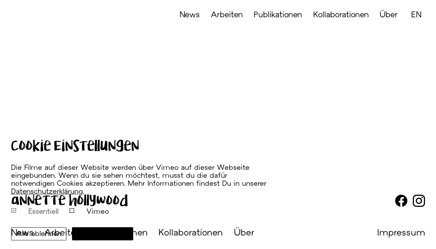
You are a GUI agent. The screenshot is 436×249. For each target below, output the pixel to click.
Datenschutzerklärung (47, 191)
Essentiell (34, 211)
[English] (417, 27)
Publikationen (278, 15)
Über (389, 15)
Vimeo (89, 211)
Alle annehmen (103, 234)
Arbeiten (227, 15)
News (190, 15)
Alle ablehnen (38, 234)
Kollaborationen (341, 15)
